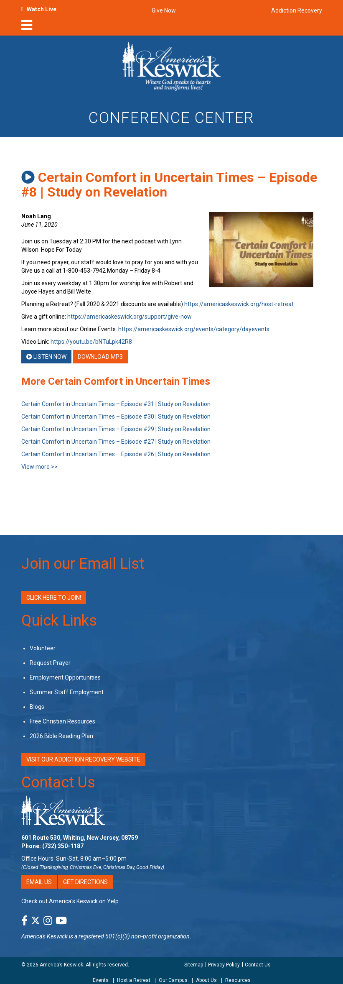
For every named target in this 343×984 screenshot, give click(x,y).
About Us (206, 980)
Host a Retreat (133, 980)
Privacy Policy (224, 965)
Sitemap (193, 965)
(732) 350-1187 (63, 846)
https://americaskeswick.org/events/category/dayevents (193, 329)
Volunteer (43, 648)
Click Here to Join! (53, 597)
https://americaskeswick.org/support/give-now (129, 316)
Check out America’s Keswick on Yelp (70, 901)
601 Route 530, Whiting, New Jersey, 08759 (79, 837)
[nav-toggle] (26, 27)
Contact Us (58, 782)
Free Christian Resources (62, 721)
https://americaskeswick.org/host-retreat (239, 304)
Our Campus (173, 980)
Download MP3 (100, 356)
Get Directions (85, 882)
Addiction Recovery (296, 10)
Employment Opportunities (65, 677)
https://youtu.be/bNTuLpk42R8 (91, 341)
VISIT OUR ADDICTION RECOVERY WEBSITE (83, 759)
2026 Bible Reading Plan (61, 736)
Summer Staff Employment (67, 692)
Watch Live (41, 9)
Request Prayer (50, 662)
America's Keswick (44, 936)
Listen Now (46, 356)
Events (101, 980)
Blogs (37, 706)
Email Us (39, 882)
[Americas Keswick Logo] (171, 65)
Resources (238, 980)
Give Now (164, 10)
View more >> (39, 466)
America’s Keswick (61, 965)
